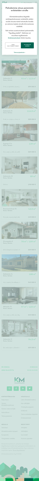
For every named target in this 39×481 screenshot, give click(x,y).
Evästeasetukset (14, 38)
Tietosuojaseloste (19, 52)
